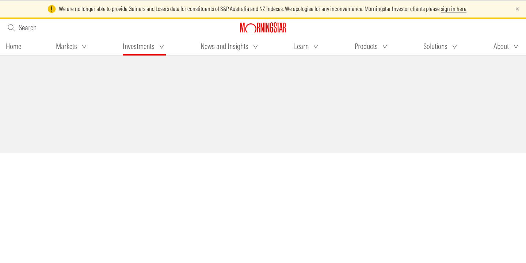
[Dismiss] (517, 9)
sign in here (453, 8)
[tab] (13, 46)
